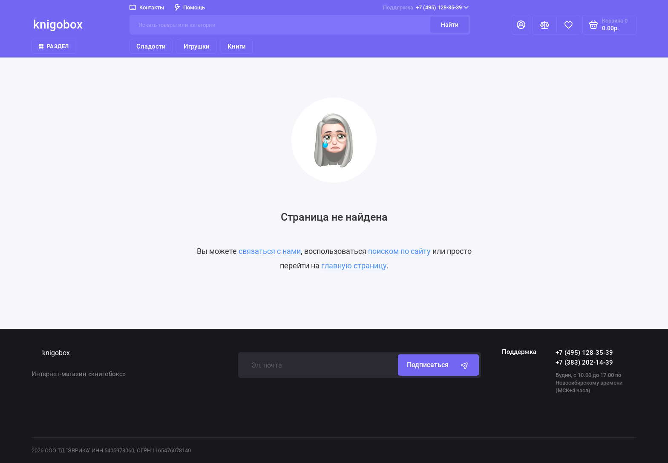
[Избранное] (568, 25)
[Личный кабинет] (521, 25)
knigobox (58, 24)
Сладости (151, 46)
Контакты (147, 7)
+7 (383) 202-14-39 (584, 362)
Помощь (190, 7)
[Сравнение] (544, 25)
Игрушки (197, 46)
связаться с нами (270, 251)
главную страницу (353, 265)
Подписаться (438, 365)
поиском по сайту (399, 251)
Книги (236, 46)
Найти (449, 24)
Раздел (54, 46)
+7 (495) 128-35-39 (426, 7)
